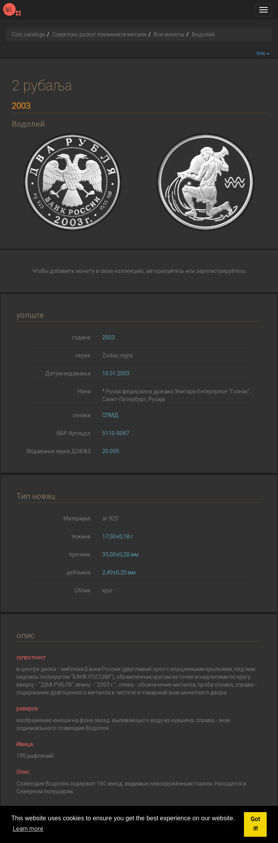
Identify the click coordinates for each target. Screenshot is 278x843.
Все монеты (169, 34)
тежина (80, 536)
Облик (82, 590)
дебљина (78, 572)
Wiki (263, 53)
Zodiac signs (117, 355)
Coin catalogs (28, 34)
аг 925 (110, 518)
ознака (81, 415)
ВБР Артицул (73, 433)
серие (82, 355)
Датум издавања (67, 373)
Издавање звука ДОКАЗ (58, 451)
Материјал (76, 518)
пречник (79, 554)
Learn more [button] (28, 828)
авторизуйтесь (165, 271)
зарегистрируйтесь (221, 271)
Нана (84, 391)
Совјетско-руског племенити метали (99, 34)
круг (107, 590)
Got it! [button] (255, 824)
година (81, 337)
